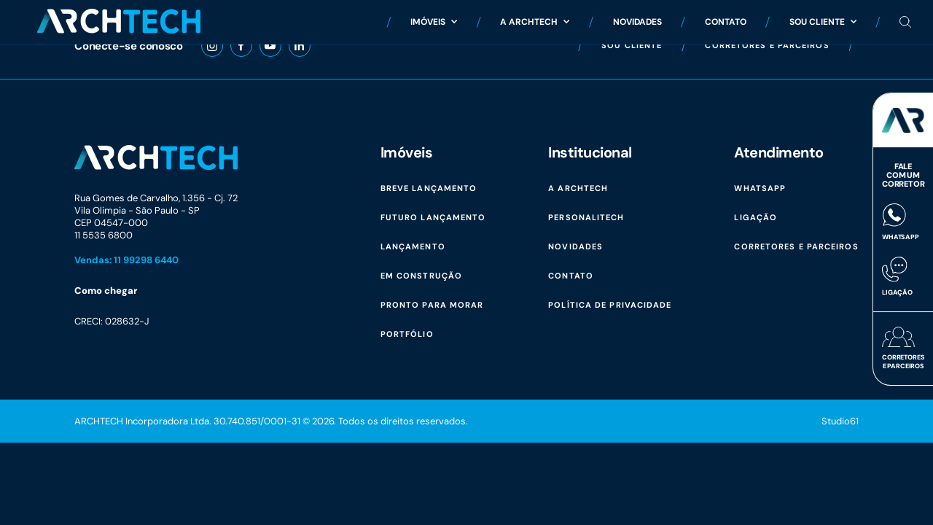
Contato (725, 21)
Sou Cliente (822, 21)
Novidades (637, 21)
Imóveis (433, 21)
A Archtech (534, 21)
